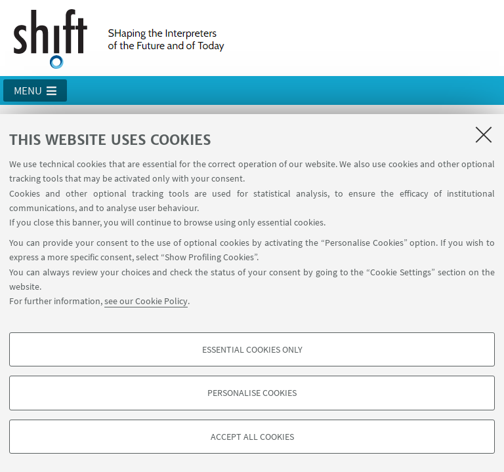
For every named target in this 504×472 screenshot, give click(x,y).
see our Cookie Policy (146, 301)
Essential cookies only (252, 349)
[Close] (483, 134)
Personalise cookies (252, 393)
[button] (35, 90)
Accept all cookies (252, 436)
